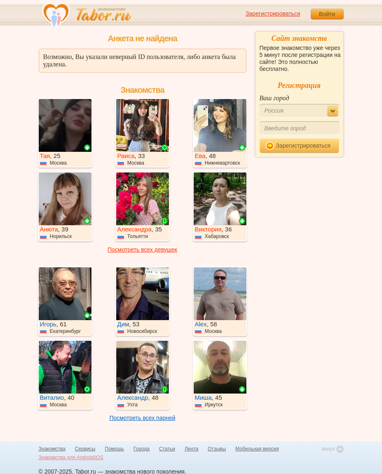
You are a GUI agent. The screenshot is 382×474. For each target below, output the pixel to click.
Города (142, 449)
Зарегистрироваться (273, 13)
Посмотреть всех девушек (142, 249)
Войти (327, 14)
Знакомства (52, 449)
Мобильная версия (257, 449)
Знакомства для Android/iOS (71, 457)
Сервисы (85, 449)
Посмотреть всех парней (142, 418)
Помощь (114, 449)
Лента (191, 449)
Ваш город (274, 97)
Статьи (167, 449)
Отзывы (217, 449)
